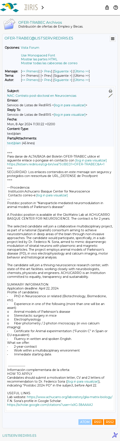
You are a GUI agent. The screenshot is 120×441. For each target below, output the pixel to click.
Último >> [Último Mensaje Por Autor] (81, 80)
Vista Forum (30, 48)
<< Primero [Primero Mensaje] (30, 71)
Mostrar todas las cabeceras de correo (49, 63)
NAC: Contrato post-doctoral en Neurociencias (41, 96)
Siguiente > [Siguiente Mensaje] (62, 71)
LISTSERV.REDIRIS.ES (19, 436)
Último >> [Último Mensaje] (81, 71)
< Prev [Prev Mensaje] (46, 71)
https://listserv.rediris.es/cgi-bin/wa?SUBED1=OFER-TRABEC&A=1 (55, 164)
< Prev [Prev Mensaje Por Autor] (46, 80)
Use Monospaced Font (38, 55)
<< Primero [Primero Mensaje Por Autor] (30, 80)
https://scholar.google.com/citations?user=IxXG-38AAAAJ (50, 405)
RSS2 (110, 422)
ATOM (85, 422)
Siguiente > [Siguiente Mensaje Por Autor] (62, 80)
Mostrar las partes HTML (39, 59)
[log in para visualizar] (70, 105)
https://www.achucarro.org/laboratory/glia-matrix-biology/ (69, 397)
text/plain (14, 143)
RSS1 (97, 422)
